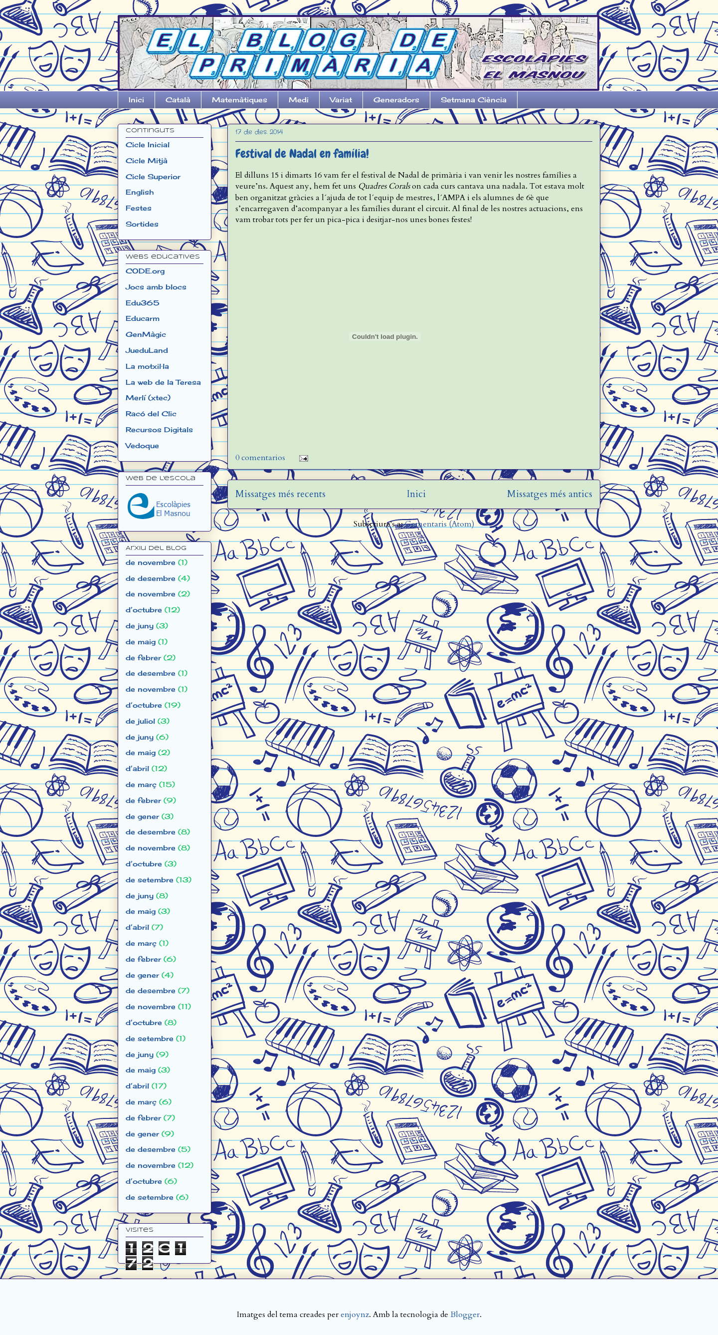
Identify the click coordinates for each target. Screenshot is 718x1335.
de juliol (140, 721)
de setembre (150, 879)
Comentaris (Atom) (439, 524)
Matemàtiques (239, 99)
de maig (141, 641)
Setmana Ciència (474, 99)
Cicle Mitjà (147, 160)
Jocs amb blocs (156, 286)
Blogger (465, 1314)
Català (178, 99)
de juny (140, 625)
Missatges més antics (549, 494)
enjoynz (355, 1314)
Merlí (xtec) (148, 397)
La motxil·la (147, 366)
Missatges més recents (280, 494)
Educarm (143, 318)
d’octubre (144, 609)
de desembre (151, 578)
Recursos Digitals (159, 429)
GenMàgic (146, 334)
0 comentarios (260, 457)
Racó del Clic (151, 413)
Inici (136, 99)
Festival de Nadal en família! (302, 153)
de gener (142, 816)
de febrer (143, 657)
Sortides (142, 224)
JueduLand (147, 350)
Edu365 (143, 302)
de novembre (151, 562)
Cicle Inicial (148, 144)
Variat (341, 99)
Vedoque (142, 445)
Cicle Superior (153, 176)
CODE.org (145, 271)
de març (141, 784)
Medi (299, 99)
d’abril (137, 768)
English (140, 192)
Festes (139, 208)
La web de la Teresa (163, 382)
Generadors (396, 99)
